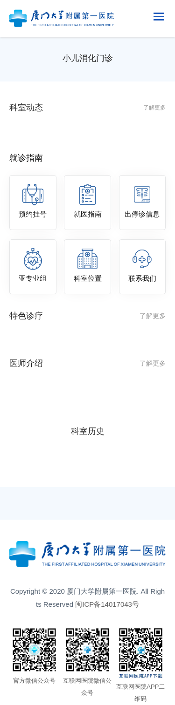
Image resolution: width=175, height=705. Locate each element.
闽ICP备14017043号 (107, 604)
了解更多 (154, 107)
